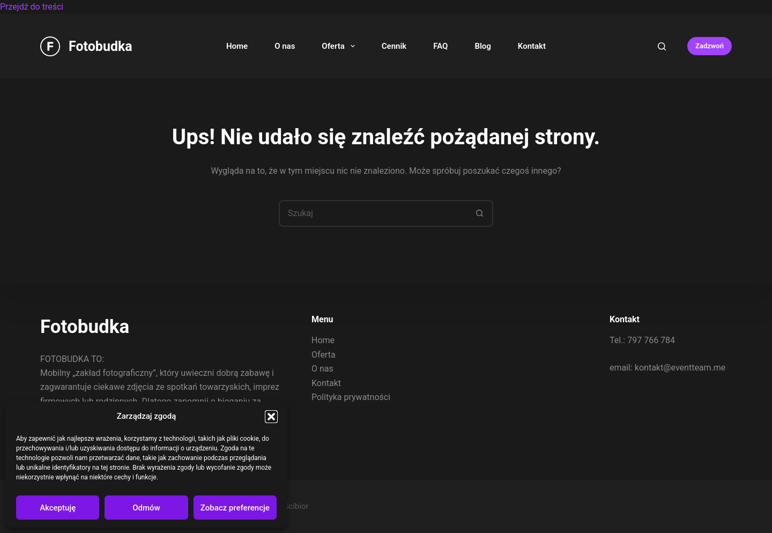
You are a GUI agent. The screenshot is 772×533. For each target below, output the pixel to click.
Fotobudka (100, 46)
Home (237, 46)
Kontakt (532, 46)
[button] (271, 416)
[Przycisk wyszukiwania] (479, 213)
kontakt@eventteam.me (680, 367)
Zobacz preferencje (235, 508)
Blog (482, 46)
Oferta (340, 46)
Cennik (394, 46)
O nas (284, 46)
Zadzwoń (709, 46)
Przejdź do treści (31, 7)
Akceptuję (58, 508)
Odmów (146, 508)
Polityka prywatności (350, 397)
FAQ (440, 46)
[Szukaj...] (372, 213)
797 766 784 (651, 340)
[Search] (662, 46)
